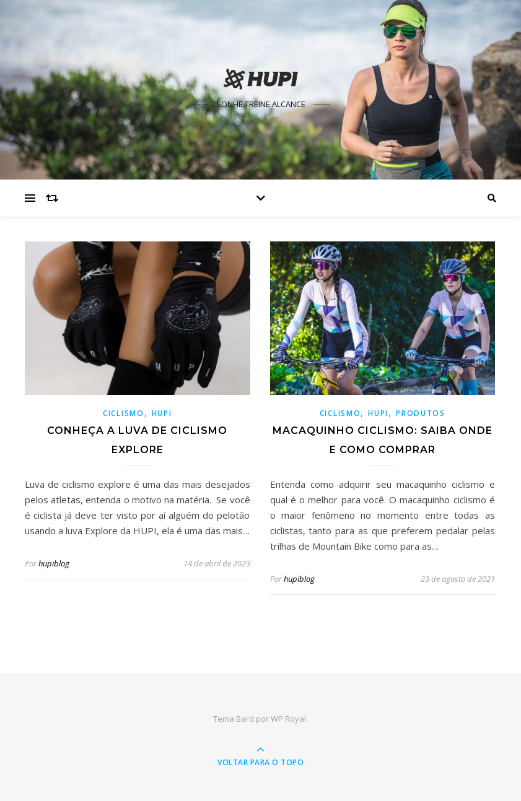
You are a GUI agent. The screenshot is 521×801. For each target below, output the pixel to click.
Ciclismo (123, 413)
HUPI (162, 413)
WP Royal (288, 718)
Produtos (420, 413)
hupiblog (53, 563)
